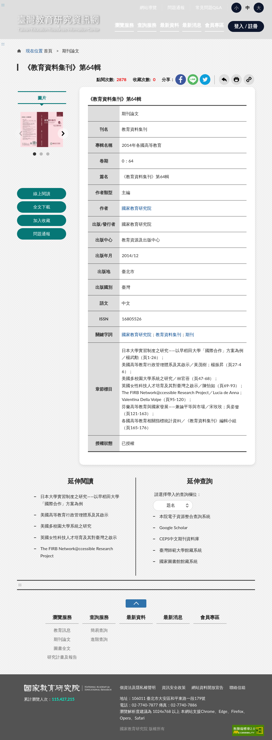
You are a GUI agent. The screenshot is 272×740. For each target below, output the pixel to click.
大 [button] (259, 7)
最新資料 (169, 25)
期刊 (189, 334)
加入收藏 (41, 220)
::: (3, 4)
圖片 (42, 97)
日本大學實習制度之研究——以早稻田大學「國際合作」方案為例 (79, 500)
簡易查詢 (99, 630)
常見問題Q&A (209, 7)
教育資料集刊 (168, 334)
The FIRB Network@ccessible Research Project (76, 552)
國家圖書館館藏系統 (178, 561)
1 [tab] (34, 154)
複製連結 (249, 79)
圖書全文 (62, 648)
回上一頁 (224, 79)
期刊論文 (70, 50)
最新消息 (191, 25)
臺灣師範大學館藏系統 (180, 550)
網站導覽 (148, 7)
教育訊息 (62, 630)
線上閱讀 (41, 193)
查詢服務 (146, 25)
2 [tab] (41, 154)
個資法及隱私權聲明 (138, 687)
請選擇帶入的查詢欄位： (177, 494)
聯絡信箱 (237, 687)
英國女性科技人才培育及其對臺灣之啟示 (78, 537)
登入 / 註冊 (246, 26)
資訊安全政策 (174, 687)
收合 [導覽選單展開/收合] (136, 603)
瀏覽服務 (124, 25)
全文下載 (41, 206)
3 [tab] (47, 154)
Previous (20, 133)
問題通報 (176, 7)
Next (63, 133)
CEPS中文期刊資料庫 (179, 538)
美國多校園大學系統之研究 (65, 525)
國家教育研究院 (136, 208)
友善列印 (236, 79)
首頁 (48, 50)
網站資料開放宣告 (207, 687)
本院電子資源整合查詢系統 (184, 516)
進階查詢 (99, 639)
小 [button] (236, 7)
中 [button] (247, 7)
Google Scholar (173, 527)
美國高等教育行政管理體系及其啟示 (74, 514)
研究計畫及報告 (62, 656)
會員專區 (214, 25)
